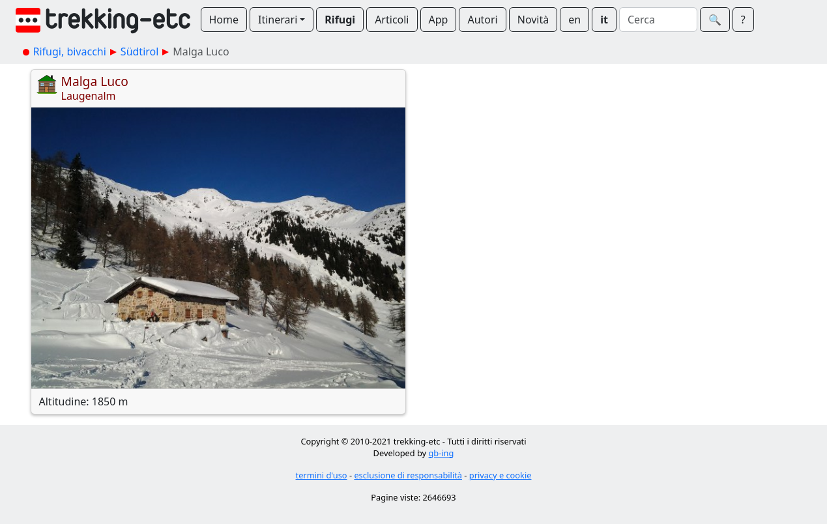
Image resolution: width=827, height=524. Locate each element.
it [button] (604, 19)
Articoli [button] (392, 19)
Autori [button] (482, 19)
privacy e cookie (500, 475)
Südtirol (140, 51)
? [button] (743, 19)
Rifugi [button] (340, 19)
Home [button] (224, 19)
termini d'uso (321, 475)
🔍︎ (714, 19)
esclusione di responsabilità (408, 475)
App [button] (438, 19)
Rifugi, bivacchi (69, 51)
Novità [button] (533, 19)
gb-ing (441, 453)
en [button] (574, 19)
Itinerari (277, 19)
